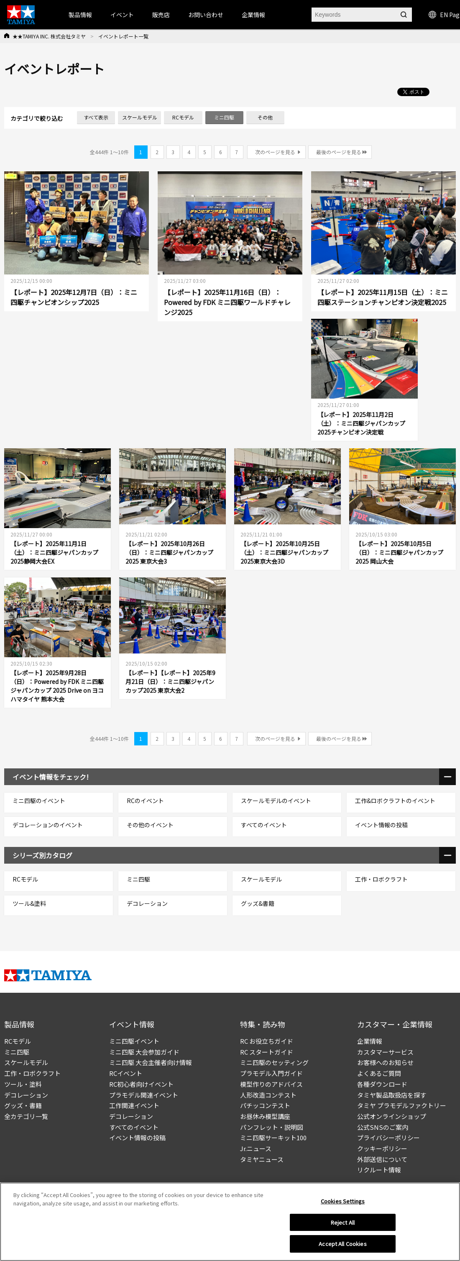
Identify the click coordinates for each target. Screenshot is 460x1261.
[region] (230, 1221)
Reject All (343, 1222)
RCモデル (17, 1041)
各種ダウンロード (382, 1084)
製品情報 (80, 14)
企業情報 (369, 1041)
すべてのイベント (133, 1127)
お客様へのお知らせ (385, 1062)
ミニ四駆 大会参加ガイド (144, 1051)
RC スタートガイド (266, 1051)
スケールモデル (26, 1062)
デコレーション (26, 1095)
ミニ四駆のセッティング (274, 1062)
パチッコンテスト (265, 1105)
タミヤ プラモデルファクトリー (401, 1105)
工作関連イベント (134, 1105)
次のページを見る (275, 151)
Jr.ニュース (255, 1148)
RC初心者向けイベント (141, 1084)
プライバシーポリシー (388, 1137)
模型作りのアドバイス (271, 1084)
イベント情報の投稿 (137, 1137)
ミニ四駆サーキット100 (273, 1137)
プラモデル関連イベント (143, 1095)
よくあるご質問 (379, 1073)
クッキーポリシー (382, 1148)
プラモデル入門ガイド (271, 1073)
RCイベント (125, 1073)
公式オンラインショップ (391, 1116)
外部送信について (382, 1159)
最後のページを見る (338, 151)
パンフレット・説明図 (271, 1127)
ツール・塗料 (23, 1084)
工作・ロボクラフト (32, 1073)
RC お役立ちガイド (266, 1041)
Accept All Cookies (342, 1244)
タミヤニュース (262, 1159)
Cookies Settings (343, 1201)
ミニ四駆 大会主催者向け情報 (150, 1062)
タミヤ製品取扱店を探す (391, 1095)
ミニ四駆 (16, 1051)
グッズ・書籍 (23, 1105)
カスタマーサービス (385, 1051)
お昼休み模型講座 (265, 1116)
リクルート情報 (379, 1169)
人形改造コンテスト (268, 1095)
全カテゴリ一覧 (26, 1116)
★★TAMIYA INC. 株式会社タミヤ (49, 36)
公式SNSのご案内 (382, 1127)
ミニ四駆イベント (134, 1041)
